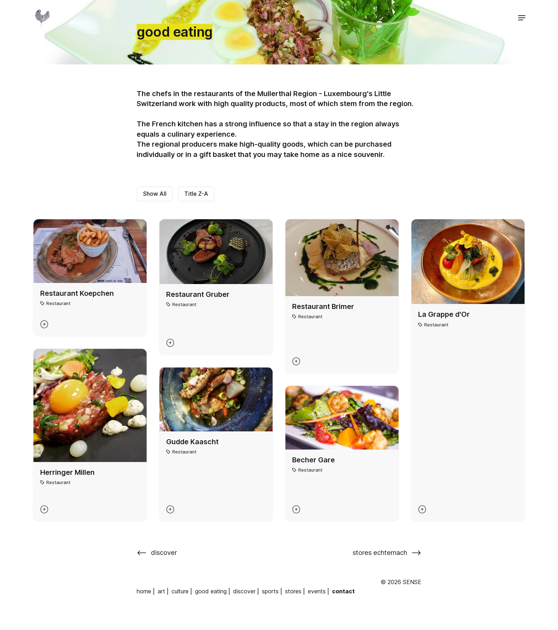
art (161, 591)
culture (180, 591)
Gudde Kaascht (192, 441)
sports (270, 591)
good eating (211, 591)
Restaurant (58, 303)
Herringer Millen (67, 472)
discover (244, 591)
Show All (155, 193)
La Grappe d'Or (444, 314)
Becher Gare (313, 460)
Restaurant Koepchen (77, 293)
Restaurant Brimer (323, 306)
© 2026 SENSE (400, 582)
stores (293, 591)
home (144, 591)
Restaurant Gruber (198, 294)
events (317, 591)
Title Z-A (196, 193)
